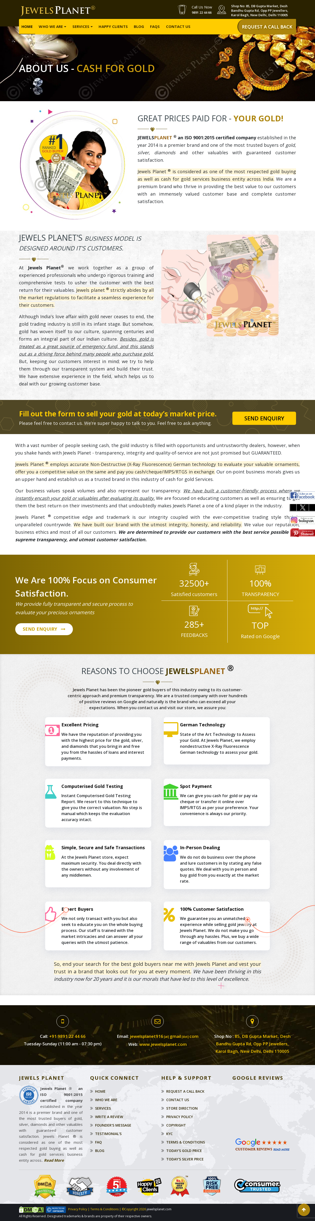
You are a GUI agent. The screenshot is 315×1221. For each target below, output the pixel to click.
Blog (139, 26)
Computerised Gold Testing (92, 786)
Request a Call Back (185, 1091)
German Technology (202, 725)
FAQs (155, 26)
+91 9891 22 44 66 (67, 1036)
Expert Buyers (77, 909)
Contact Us (178, 26)
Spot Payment (196, 786)
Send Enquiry (264, 418)
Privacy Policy (179, 1116)
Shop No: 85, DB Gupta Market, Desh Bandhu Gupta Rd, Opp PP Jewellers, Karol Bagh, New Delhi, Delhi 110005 (259, 10)
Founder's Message (113, 1125)
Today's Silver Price (185, 1159)
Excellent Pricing (80, 725)
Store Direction (182, 1108)
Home (27, 26)
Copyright (176, 1125)
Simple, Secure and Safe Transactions (103, 847)
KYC (169, 1133)
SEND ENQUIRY (44, 629)
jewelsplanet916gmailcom (164, 1036)
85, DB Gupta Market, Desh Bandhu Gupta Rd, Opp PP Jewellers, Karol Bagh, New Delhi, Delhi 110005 (253, 1043)
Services (81, 26)
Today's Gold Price (184, 1150)
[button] (304, 1210)
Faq (98, 1142)
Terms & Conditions (185, 1142)
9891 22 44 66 (201, 12)
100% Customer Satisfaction (212, 909)
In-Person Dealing (200, 847)
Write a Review (109, 1116)
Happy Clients (113, 26)
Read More (54, 1160)
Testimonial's (108, 1133)
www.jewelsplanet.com (163, 1044)
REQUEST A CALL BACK (267, 27)
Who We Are (51, 26)
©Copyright (129, 1209)
